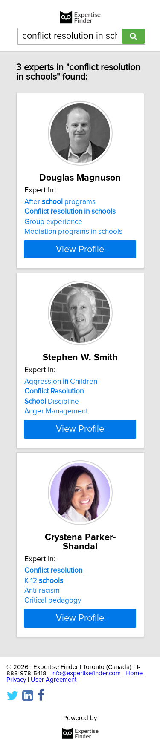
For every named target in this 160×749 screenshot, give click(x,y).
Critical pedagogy (52, 619)
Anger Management (56, 430)
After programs (60, 211)
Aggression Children (60, 400)
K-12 (43, 599)
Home (134, 692)
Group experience (53, 231)
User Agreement (53, 698)
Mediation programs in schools (73, 241)
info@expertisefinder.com (86, 692)
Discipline (51, 420)
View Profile (80, 258)
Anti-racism (42, 609)
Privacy (16, 698)
